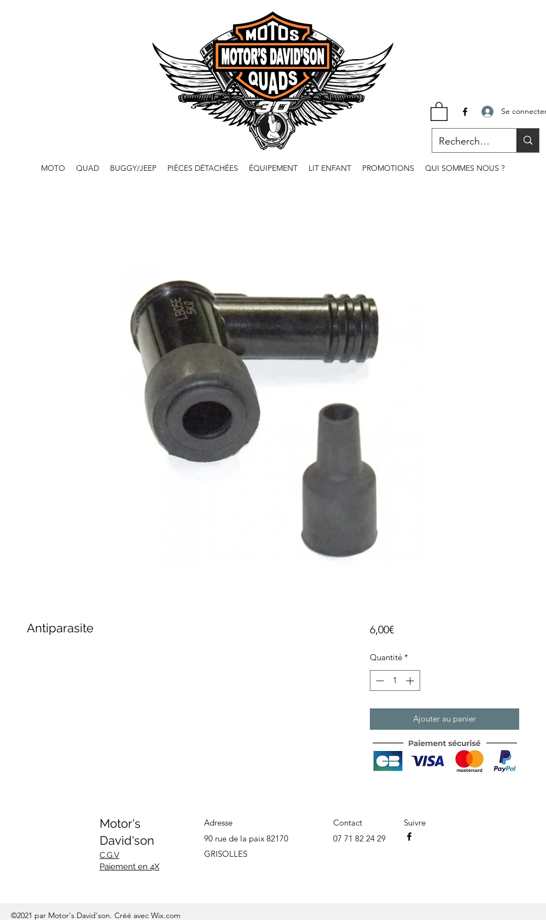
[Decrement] (378, 681)
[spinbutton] (395, 681)
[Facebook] (465, 111)
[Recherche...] (466, 142)
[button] (439, 111)
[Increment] (411, 681)
